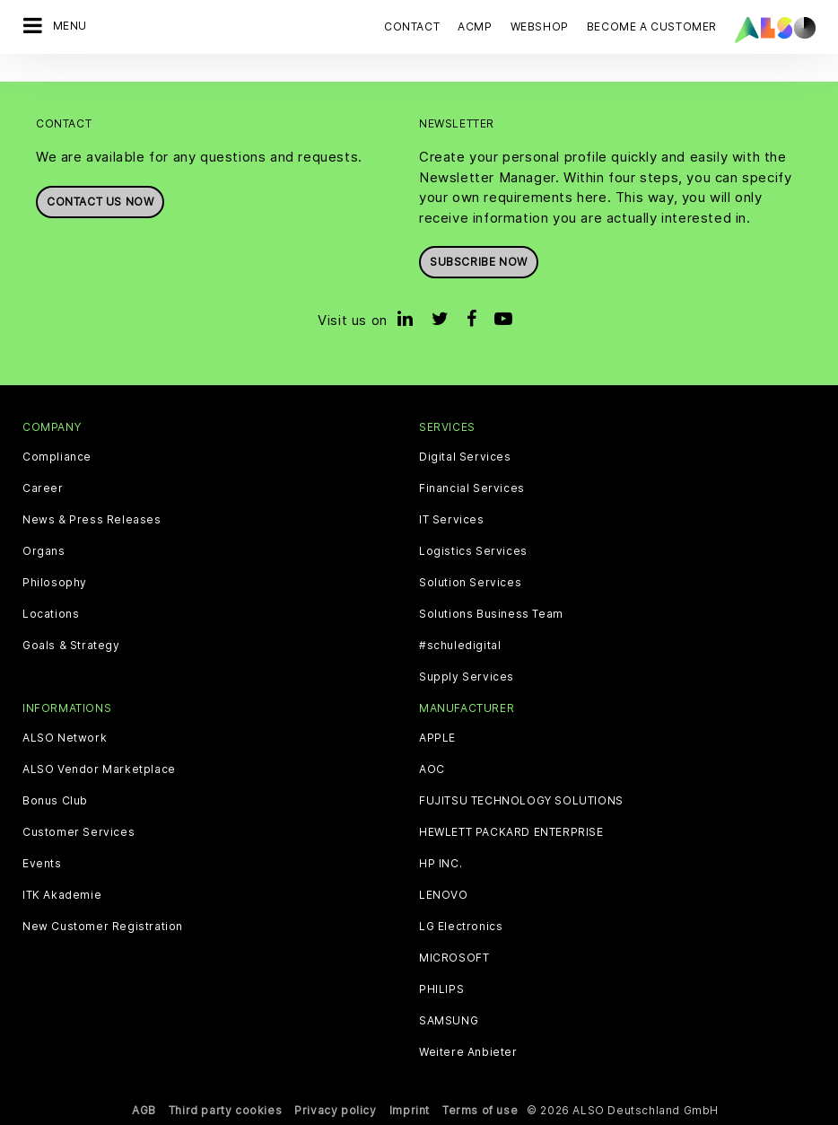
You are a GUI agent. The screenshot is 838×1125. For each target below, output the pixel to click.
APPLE (437, 738)
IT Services (451, 520)
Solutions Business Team (491, 614)
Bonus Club (55, 801)
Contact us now (100, 201)
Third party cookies (225, 1110)
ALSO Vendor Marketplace (99, 769)
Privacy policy (335, 1110)
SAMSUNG (448, 1021)
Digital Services (465, 457)
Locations (50, 614)
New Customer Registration (102, 926)
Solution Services (470, 582)
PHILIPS (441, 989)
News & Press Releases (91, 520)
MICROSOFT (454, 958)
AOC (432, 769)
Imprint (409, 1110)
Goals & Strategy (71, 645)
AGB (144, 1110)
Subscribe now (479, 261)
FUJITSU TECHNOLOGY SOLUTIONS (521, 801)
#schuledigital (460, 645)
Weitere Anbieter (468, 1052)
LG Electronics (460, 926)
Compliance (57, 457)
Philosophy (54, 582)
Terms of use (480, 1110)
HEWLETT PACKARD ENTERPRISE (511, 832)
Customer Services (78, 832)
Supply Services (466, 677)
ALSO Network (64, 738)
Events (42, 863)
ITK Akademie (61, 895)
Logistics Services (473, 551)
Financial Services (472, 488)
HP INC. (440, 863)
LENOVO (443, 895)
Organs (43, 551)
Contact (412, 26)
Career (43, 488)
